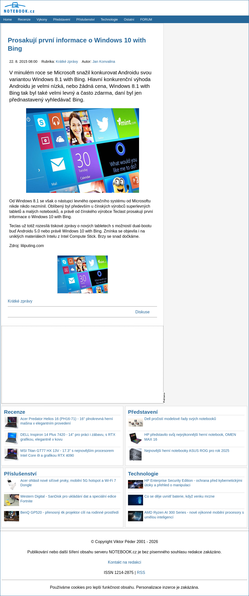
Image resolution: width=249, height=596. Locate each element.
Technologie (109, 19)
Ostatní (129, 19)
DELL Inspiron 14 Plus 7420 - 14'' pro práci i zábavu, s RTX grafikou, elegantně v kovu (67, 437)
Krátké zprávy (67, 61)
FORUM (146, 19)
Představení (61, 19)
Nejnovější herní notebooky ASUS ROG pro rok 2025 (186, 451)
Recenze (24, 19)
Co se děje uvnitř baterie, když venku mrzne (179, 496)
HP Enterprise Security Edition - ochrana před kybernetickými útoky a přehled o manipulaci (193, 483)
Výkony (42, 19)
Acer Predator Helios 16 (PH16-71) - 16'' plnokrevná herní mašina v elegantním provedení (66, 421)
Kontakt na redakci (124, 562)
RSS (141, 572)
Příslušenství (85, 19)
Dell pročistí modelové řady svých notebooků (180, 419)
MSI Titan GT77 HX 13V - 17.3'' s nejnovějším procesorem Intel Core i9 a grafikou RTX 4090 (67, 453)
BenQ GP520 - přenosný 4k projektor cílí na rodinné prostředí (69, 512)
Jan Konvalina (103, 61)
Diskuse (142, 312)
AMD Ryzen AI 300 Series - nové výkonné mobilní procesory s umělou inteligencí (194, 514)
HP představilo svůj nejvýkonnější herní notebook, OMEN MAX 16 (190, 437)
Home (7, 19)
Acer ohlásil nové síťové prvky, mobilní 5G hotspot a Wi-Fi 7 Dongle (68, 483)
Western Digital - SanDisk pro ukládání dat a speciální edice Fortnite (68, 498)
